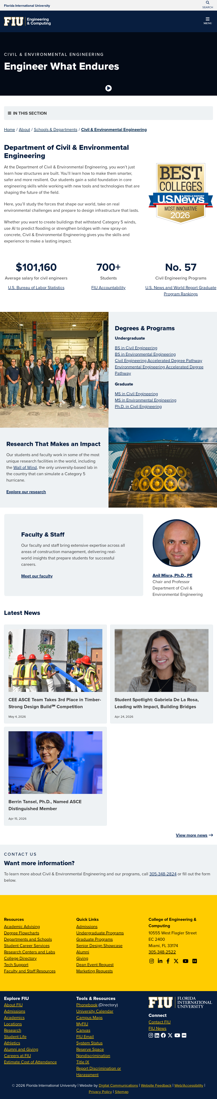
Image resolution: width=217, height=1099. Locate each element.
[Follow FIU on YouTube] (178, 1035)
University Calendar (94, 1011)
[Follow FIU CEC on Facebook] (169, 961)
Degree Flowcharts (21, 933)
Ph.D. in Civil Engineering (138, 406)
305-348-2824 (163, 874)
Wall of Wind (25, 467)
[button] (207, 21)
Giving (82, 958)
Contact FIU (160, 1022)
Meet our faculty (37, 576)
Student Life (15, 1036)
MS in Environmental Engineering (145, 400)
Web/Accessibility (188, 1085)
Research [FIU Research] (12, 1030)
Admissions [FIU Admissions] (14, 1011)
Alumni (82, 952)
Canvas (83, 1030)
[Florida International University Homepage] (27, 5)
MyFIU (82, 1024)
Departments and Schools (28, 939)
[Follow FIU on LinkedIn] (158, 1035)
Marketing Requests (94, 971)
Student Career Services (27, 945)
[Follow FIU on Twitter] (171, 1035)
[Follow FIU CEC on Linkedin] (160, 961)
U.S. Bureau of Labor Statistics (36, 287)
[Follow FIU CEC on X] (177, 961)
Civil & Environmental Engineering (114, 129)
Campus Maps (89, 1017)
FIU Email (85, 1036)
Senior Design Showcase (99, 945)
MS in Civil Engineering (136, 394)
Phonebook (86, 1005)
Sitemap (121, 1091)
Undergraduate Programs (100, 933)
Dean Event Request (95, 964)
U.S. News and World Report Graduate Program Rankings (180, 290)
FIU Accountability (108, 287)
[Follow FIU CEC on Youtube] (186, 961)
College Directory (20, 958)
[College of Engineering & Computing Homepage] (27, 21)
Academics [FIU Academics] (14, 1017)
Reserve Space (90, 1049)
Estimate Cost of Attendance (30, 1062)
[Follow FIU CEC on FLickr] (195, 961)
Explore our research (26, 492)
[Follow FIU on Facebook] (164, 1035)
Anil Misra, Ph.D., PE (172, 575)
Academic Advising (22, 926)
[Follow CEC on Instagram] (152, 961)
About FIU (13, 1005)
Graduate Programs (94, 939)
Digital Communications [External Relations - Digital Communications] (118, 1085)
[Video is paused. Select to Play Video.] (108, 88)
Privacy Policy (100, 1091)
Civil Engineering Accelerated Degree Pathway (158, 360)
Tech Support (16, 964)
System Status (89, 1043)
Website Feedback (156, 1085)
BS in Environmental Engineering (145, 354)
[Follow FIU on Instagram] (152, 1035)
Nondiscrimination (93, 1055)
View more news (191, 835)
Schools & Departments (55, 129)
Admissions (86, 926)
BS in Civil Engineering (136, 348)
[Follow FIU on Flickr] (185, 1035)
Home (9, 129)
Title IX (82, 1062)
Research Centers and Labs (29, 952)
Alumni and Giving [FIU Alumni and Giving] (21, 1049)
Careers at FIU (17, 1055)
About (24, 129)
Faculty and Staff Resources (30, 971)
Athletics (12, 1043)
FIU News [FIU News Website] (157, 1028)
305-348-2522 (162, 952)
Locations (13, 1024)
